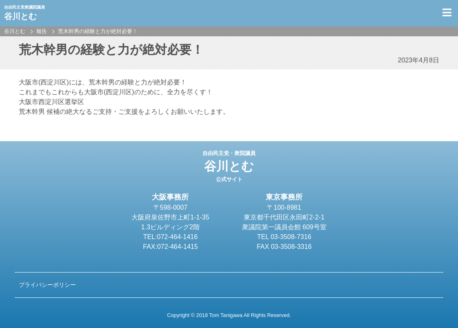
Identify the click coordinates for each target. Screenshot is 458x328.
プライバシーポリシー (47, 284)
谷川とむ (229, 166)
